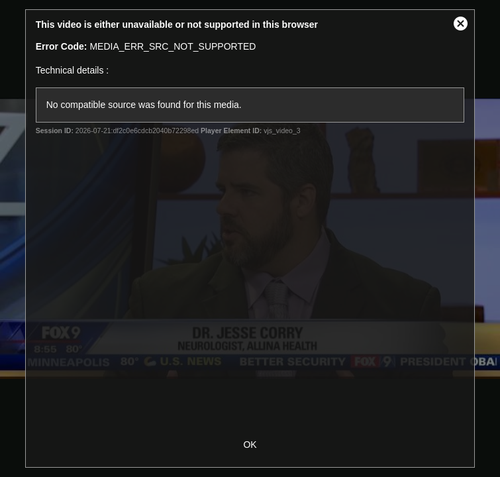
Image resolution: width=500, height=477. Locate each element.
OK (249, 444)
